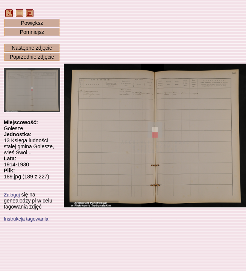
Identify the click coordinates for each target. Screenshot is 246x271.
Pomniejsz (32, 32)
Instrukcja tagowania (26, 219)
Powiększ (32, 23)
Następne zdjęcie (32, 48)
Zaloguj (12, 195)
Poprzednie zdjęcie (32, 57)
